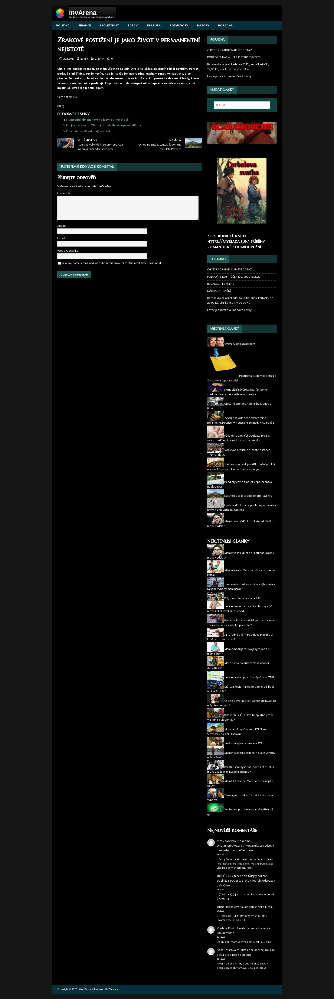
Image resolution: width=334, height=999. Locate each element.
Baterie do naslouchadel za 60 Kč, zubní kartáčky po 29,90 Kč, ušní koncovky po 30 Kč (240, 67)
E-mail (61, 238)
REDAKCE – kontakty (220, 284)
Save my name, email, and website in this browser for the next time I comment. (112, 263)
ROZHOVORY (179, 25)
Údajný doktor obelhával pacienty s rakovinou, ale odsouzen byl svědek (246, 881)
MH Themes (111, 989)
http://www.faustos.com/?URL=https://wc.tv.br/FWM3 (235, 843)
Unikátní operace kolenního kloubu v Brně (244, 930)
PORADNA (225, 25)
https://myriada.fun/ (228, 241)
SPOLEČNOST (109, 25)
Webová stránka (67, 250)
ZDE (75, 97)
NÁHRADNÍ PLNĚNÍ (219, 291)
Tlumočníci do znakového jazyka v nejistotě (97, 119)
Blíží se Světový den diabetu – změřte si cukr (245, 848)
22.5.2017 (68, 59)
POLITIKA (63, 25)
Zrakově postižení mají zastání (88, 131)
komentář (63, 193)
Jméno (61, 226)
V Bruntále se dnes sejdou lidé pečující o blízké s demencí (246, 952)
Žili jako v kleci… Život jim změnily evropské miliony (103, 125)
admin (84, 59)
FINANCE (84, 25)
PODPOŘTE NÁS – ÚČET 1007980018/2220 (234, 57)
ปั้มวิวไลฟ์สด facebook (232, 876)
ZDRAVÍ (133, 25)
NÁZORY (203, 25)
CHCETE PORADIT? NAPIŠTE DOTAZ (229, 50)
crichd (221, 907)
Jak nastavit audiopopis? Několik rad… (250, 907)
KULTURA (154, 25)
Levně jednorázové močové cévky (229, 76)
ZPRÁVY (100, 59)
